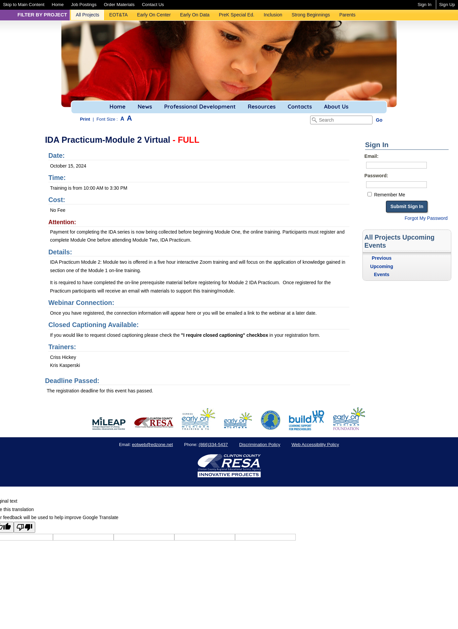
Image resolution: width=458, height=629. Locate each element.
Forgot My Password (426, 218)
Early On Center (154, 14)
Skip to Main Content (23, 4)
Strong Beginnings (311, 14)
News (144, 106)
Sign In (424, 4)
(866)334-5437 (213, 444)
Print (85, 119)
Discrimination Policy (259, 444)
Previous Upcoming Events (381, 266)
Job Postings (84, 4)
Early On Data (195, 14)
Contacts (300, 106)
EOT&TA (118, 14)
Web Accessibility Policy (315, 444)
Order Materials (119, 4)
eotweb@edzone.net (152, 444)
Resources (262, 106)
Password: (376, 175)
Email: (371, 156)
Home (57, 4)
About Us (336, 106)
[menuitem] (23, 4)
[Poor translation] (24, 527)
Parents (347, 14)
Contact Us (153, 4)
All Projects (87, 14)
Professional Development (199, 106)
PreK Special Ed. (236, 14)
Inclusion (273, 14)
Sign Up (447, 4)
